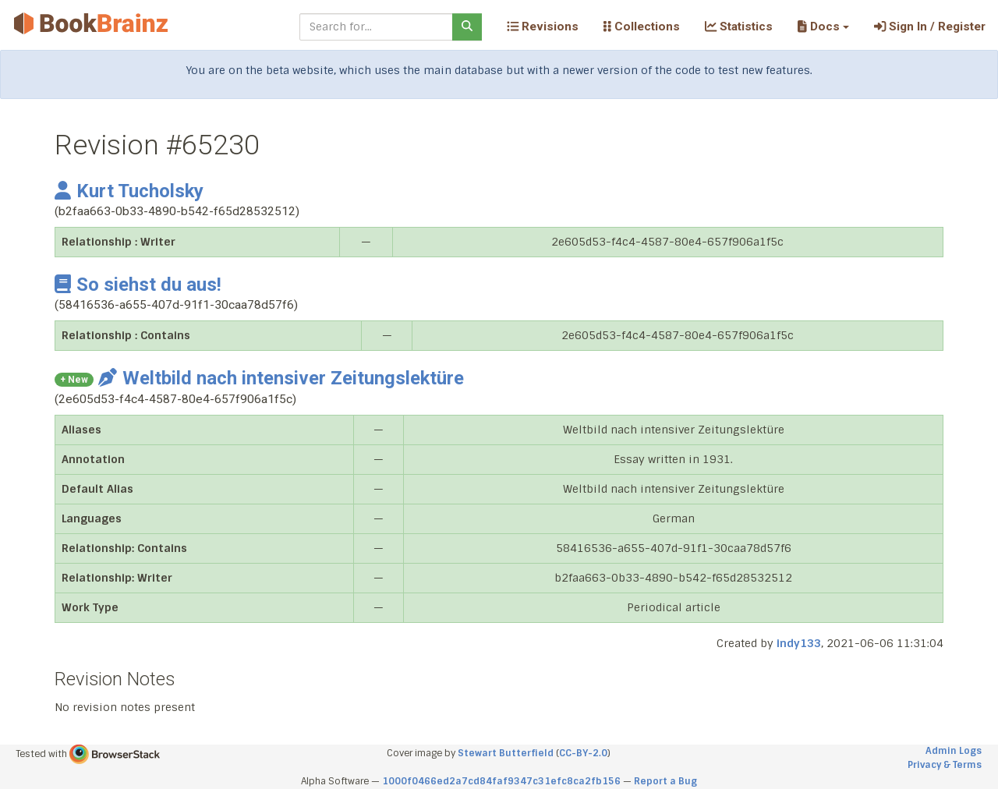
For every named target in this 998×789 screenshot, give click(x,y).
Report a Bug (665, 781)
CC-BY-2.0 (583, 753)
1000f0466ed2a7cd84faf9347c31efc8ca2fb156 (501, 781)
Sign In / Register (930, 26)
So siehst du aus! (138, 284)
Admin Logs (953, 751)
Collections (641, 26)
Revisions (543, 26)
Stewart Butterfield (506, 753)
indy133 (799, 643)
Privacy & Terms (945, 765)
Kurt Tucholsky (129, 191)
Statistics (739, 26)
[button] (823, 26)
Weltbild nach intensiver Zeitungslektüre (281, 378)
